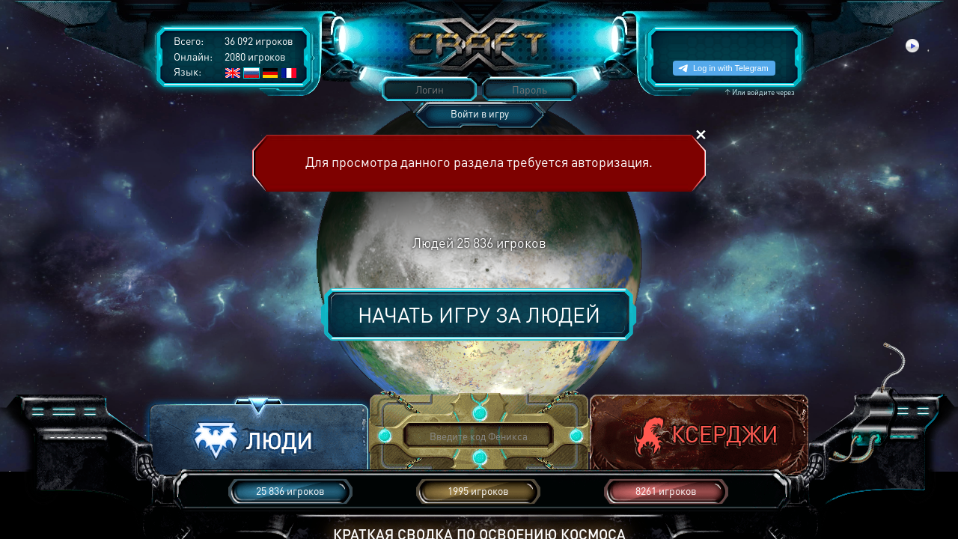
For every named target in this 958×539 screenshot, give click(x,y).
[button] (258, 436)
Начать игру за (479, 314)
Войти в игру (480, 113)
